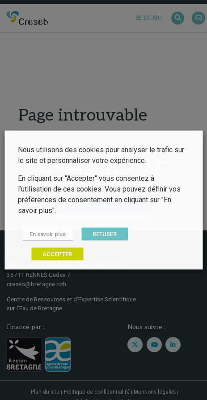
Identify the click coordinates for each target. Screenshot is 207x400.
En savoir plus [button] (48, 234)
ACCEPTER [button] (57, 254)
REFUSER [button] (105, 234)
